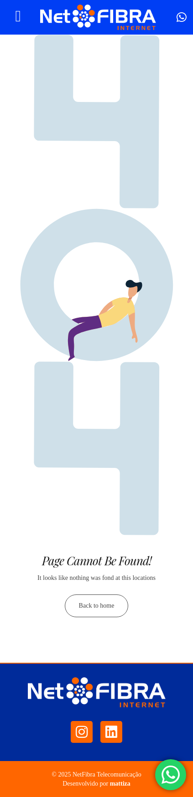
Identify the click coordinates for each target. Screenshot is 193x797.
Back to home (97, 605)
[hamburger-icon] (18, 17)
